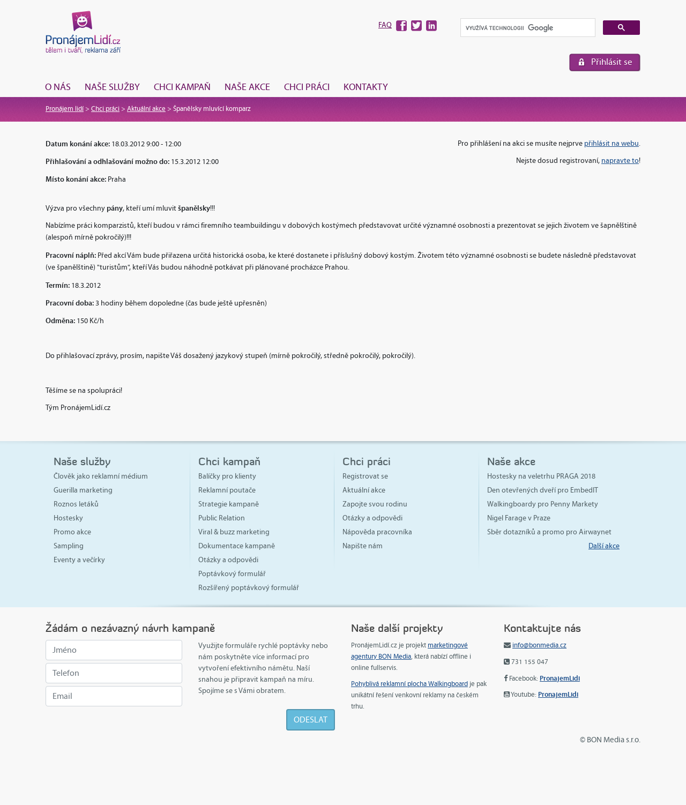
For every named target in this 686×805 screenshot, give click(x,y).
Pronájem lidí (65, 109)
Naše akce (247, 87)
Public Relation (221, 518)
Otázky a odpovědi (228, 559)
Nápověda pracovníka (377, 531)
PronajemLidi (560, 678)
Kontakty (366, 87)
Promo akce (72, 531)
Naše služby (112, 87)
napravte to (620, 160)
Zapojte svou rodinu (374, 504)
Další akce (604, 545)
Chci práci (307, 87)
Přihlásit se (611, 62)
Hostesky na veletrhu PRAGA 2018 (541, 476)
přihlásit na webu (611, 143)
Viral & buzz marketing (234, 531)
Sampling (69, 545)
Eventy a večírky (79, 559)
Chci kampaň (182, 87)
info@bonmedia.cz (539, 645)
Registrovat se (365, 476)
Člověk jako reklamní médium (101, 476)
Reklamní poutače (227, 490)
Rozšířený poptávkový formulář (248, 587)
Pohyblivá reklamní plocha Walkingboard (409, 684)
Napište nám (362, 545)
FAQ (385, 24)
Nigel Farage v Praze (518, 518)
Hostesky (68, 518)
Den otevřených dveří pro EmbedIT (542, 490)
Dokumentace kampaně (236, 545)
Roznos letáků (76, 504)
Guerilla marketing (83, 490)
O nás (58, 87)
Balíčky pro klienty (227, 476)
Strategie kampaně (228, 504)
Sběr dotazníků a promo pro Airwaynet (549, 531)
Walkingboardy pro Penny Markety (542, 504)
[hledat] (527, 28)
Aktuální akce (146, 109)
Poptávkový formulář (232, 573)
